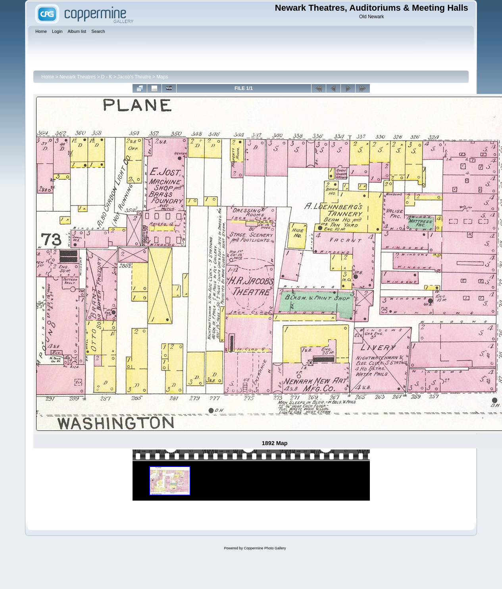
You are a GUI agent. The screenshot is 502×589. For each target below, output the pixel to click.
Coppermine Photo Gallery (265, 548)
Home (47, 77)
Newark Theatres (78, 77)
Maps (162, 77)
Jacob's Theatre (134, 77)
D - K (106, 77)
